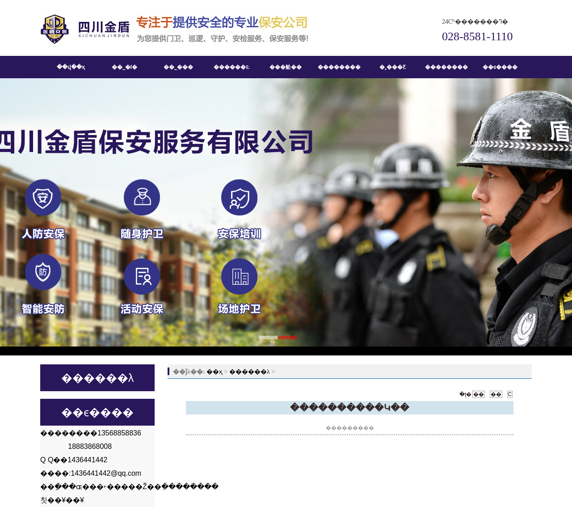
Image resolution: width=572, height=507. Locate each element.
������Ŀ (231, 67)
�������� (339, 67)
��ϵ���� (500, 67)
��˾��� (178, 67)
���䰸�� (285, 67)
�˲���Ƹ (392, 67)
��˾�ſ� (124, 67)
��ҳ (214, 371)
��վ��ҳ (71, 67)
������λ (249, 371)
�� (478, 394)
